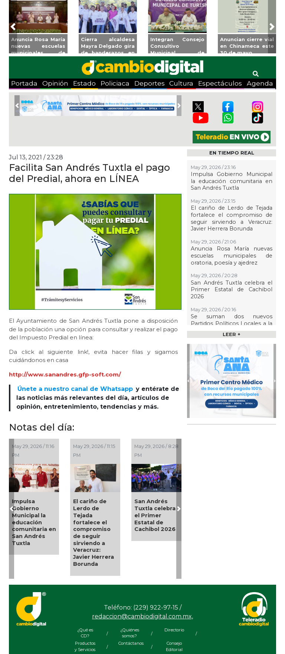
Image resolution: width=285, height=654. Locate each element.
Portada (24, 83)
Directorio (174, 630)
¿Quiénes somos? (129, 633)
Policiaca (115, 83)
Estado (84, 83)
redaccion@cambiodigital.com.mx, (142, 616)
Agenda (260, 83)
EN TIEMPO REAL (231, 153)
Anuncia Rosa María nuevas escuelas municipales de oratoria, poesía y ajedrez (231, 255)
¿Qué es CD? (85, 633)
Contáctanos (129, 643)
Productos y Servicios (85, 646)
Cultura (181, 83)
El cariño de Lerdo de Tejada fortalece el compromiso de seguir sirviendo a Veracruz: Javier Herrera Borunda (93, 532)
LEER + (231, 334)
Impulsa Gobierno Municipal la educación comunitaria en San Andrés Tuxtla (34, 522)
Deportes (149, 83)
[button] (13, 26)
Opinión (55, 83)
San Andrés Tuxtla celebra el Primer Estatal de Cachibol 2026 (155, 515)
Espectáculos (220, 83)
